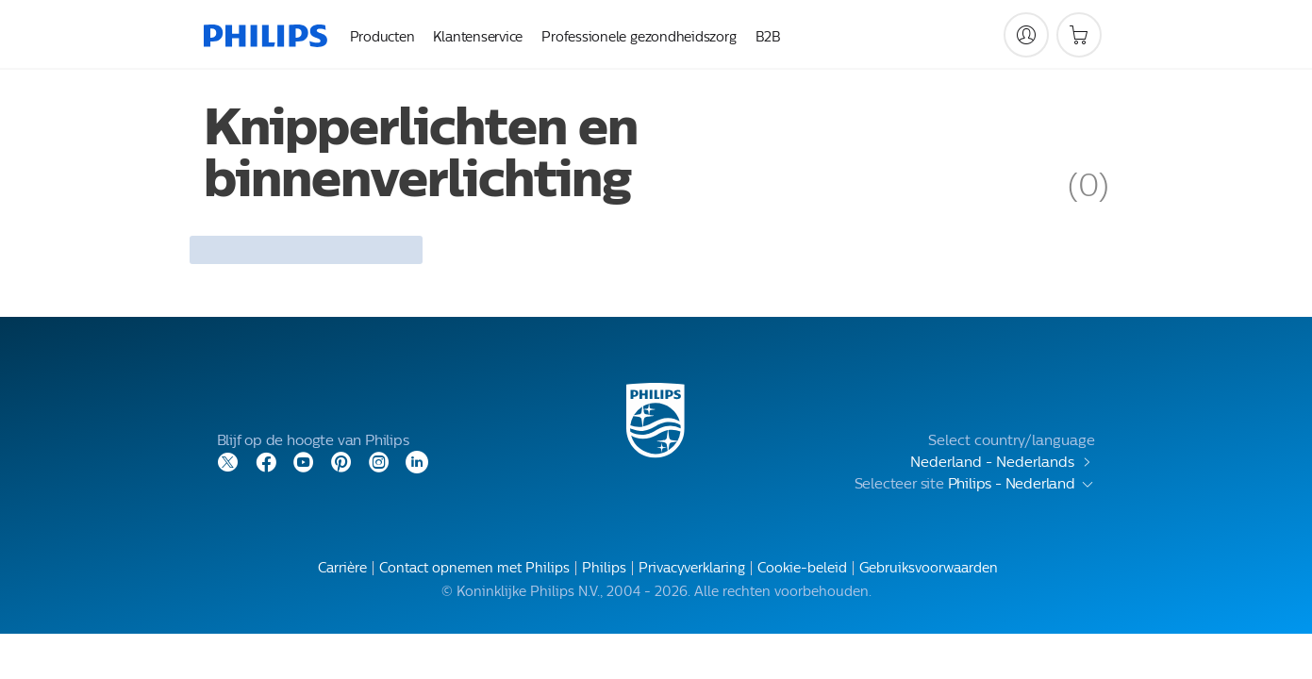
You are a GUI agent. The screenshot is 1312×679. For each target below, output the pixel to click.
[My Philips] (1026, 35)
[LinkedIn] (417, 461)
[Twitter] (228, 461)
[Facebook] (266, 461)
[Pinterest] (341, 461)
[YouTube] (303, 461)
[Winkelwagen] (1079, 35)
